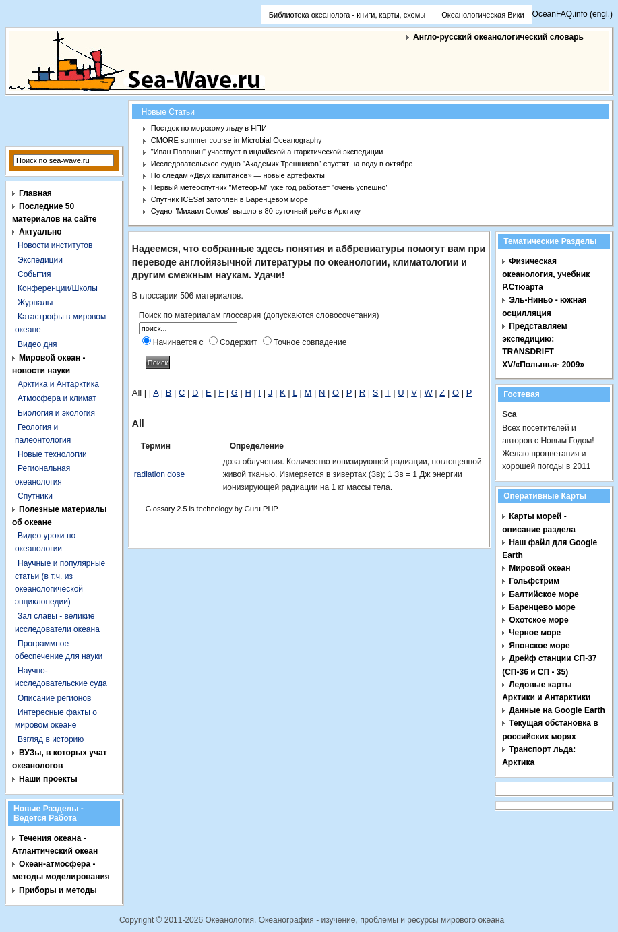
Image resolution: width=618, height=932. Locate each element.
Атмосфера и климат (57, 398)
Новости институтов (55, 245)
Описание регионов (54, 698)
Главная (35, 193)
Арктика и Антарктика (58, 384)
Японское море (539, 645)
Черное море (535, 633)
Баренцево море (542, 607)
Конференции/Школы (58, 288)
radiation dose (159, 474)
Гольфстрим (534, 581)
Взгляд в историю (51, 739)
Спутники (35, 496)
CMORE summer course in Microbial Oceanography (236, 140)
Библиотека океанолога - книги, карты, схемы (347, 15)
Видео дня (37, 344)
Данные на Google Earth (557, 710)
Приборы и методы (58, 890)
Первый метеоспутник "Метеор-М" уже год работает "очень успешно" (270, 187)
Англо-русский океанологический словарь (498, 37)
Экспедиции (40, 260)
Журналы (35, 302)
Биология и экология (56, 413)
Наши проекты (48, 779)
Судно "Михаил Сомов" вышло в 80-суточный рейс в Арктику (256, 211)
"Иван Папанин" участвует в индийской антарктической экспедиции (267, 152)
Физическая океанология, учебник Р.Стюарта (546, 274)
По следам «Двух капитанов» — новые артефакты (238, 175)
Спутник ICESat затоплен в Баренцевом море (229, 199)
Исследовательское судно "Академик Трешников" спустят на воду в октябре (282, 164)
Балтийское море (543, 594)
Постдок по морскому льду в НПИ (209, 128)
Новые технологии (52, 454)
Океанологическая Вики (482, 15)
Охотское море (538, 620)
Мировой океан (539, 568)
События (34, 274)
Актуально (40, 232)
